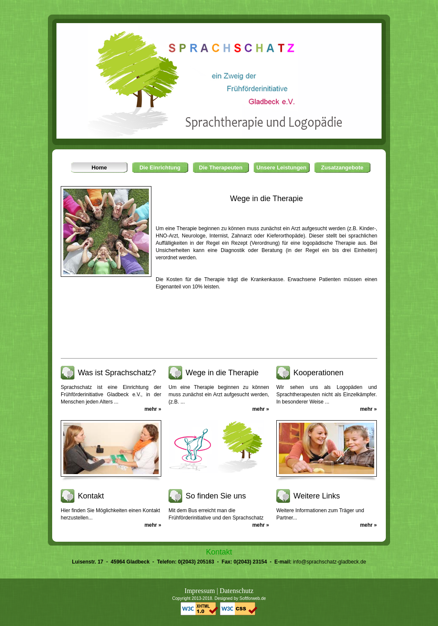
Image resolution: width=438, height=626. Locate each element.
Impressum (199, 590)
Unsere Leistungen (281, 167)
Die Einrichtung (160, 167)
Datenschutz (237, 590)
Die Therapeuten (221, 167)
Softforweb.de (253, 598)
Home (99, 167)
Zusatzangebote (342, 167)
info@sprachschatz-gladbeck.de (329, 562)
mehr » (153, 409)
